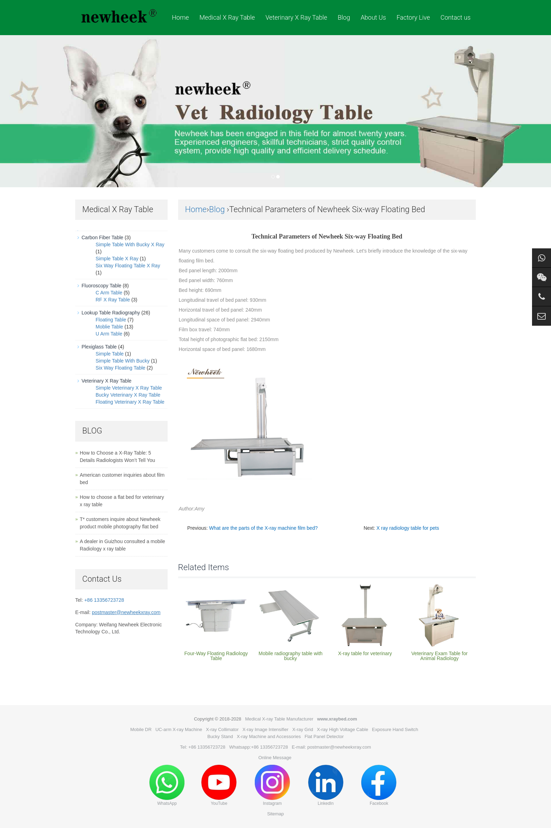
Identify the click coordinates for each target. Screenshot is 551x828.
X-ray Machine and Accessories (269, 736)
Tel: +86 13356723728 (202, 747)
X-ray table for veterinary (365, 653)
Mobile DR (141, 729)
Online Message (274, 757)
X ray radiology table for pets (407, 528)
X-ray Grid (302, 729)
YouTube (218, 785)
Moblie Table (109, 327)
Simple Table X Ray (117, 258)
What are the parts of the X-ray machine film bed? (263, 528)
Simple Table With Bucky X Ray (130, 244)
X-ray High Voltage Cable (342, 729)
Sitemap (275, 813)
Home (180, 17)
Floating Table (111, 319)
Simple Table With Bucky (123, 361)
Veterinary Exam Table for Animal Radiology (439, 656)
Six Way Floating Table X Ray (128, 265)
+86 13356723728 (104, 600)
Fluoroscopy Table (101, 285)
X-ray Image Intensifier (265, 729)
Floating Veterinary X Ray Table (130, 402)
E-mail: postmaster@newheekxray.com (331, 747)
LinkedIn (325, 785)
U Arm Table (109, 334)
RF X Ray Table (113, 299)
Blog (344, 17)
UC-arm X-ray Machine (178, 729)
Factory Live (413, 17)
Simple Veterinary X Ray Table (129, 388)
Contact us (455, 17)
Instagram (272, 785)
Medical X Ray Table (227, 17)
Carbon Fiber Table (102, 237)
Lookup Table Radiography (111, 312)
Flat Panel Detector (324, 736)
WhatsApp (166, 785)
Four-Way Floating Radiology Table (216, 656)
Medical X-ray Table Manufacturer (279, 719)
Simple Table (110, 354)
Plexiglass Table (99, 347)
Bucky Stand (220, 736)
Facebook (378, 785)
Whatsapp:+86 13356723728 (258, 747)
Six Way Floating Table (120, 368)
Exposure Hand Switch (395, 729)
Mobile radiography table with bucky (291, 656)
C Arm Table (109, 292)
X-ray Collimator (222, 729)
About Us (373, 17)
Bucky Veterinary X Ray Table (128, 395)
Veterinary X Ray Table (296, 17)
